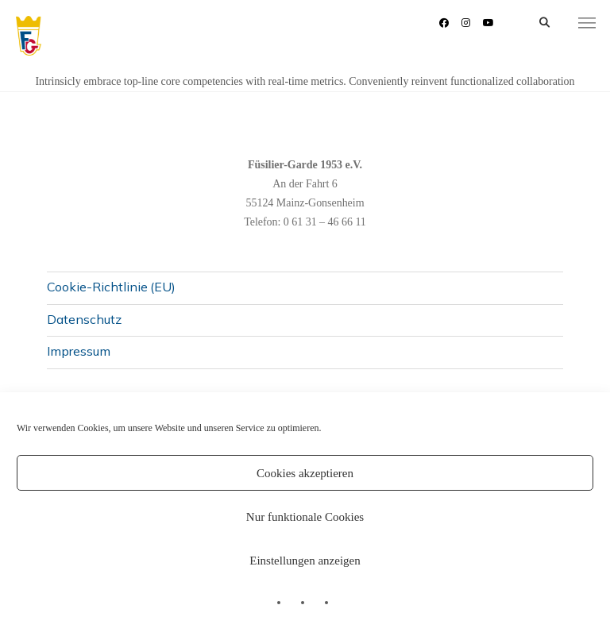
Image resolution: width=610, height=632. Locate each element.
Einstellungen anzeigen (305, 560)
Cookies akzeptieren (305, 473)
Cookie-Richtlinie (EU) (111, 287)
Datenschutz (84, 319)
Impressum (78, 351)
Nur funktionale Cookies (305, 517)
